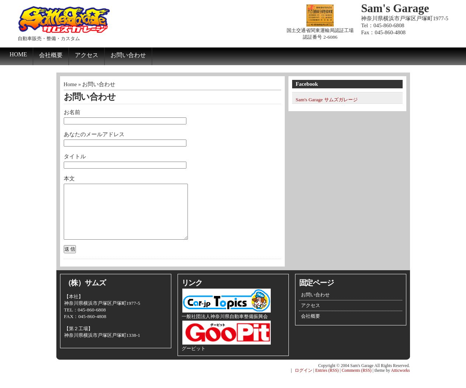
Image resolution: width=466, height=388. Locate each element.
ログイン (303, 381)
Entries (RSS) (327, 381)
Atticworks (400, 381)
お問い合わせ (128, 55)
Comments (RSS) (357, 381)
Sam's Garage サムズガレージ (327, 99)
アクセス (86, 55)
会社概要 (51, 55)
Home (18, 54)
